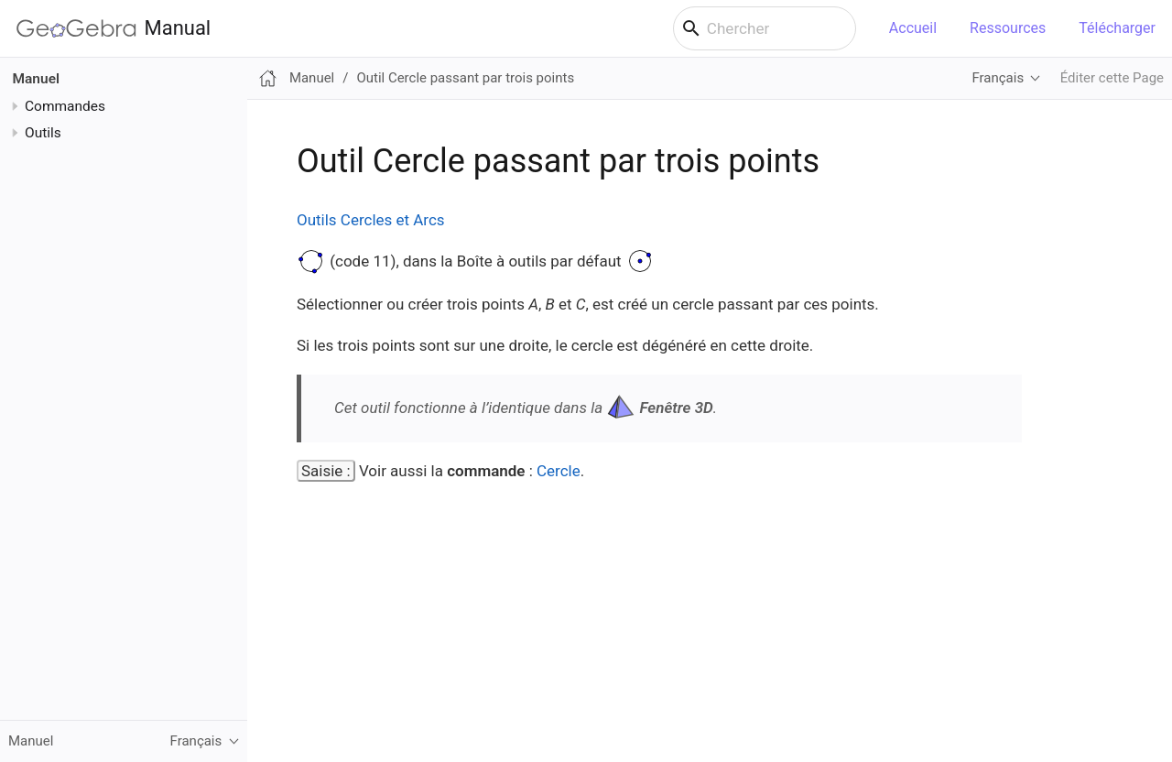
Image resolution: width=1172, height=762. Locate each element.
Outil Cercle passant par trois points (465, 78)
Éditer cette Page (1112, 78)
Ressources (1008, 28)
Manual (113, 28)
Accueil (913, 28)
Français (997, 78)
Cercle (559, 471)
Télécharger (1117, 28)
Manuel (36, 79)
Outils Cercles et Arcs (371, 220)
